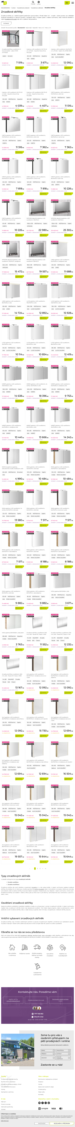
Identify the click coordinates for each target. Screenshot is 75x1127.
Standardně (21, 27)
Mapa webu (41, 1092)
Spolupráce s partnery (7, 1092)
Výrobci (3, 1109)
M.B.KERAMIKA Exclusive (8, 1087)
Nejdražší (35, 27)
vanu (43, 935)
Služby (3, 1076)
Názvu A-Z (41, 27)
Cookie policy (42, 1089)
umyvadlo (48, 935)
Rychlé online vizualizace (8, 1081)
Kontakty (41, 1094)
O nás (3, 1099)
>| (45, 868)
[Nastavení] (41, 1123)
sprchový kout (37, 935)
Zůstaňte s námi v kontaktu (48, 1099)
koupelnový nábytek (26, 935)
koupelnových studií (11, 19)
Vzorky (3, 1089)
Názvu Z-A (48, 27)
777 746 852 (37, 1014)
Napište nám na (13, 1000)
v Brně (60, 1000)
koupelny (34, 887)
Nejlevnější (29, 27)
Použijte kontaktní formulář (36, 1000)
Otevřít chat (37, 1017)
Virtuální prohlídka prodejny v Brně (11, 1084)
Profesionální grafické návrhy (9, 1079)
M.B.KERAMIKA (5, 7)
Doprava (40, 1081)
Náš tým (3, 1101)
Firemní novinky (5, 1104)
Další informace (5, 1120)
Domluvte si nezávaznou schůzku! (48, 1079)
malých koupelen (39, 889)
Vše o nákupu (43, 1076)
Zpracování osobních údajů (46, 1087)
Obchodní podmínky (7, 1107)
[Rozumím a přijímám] (62, 1123)
